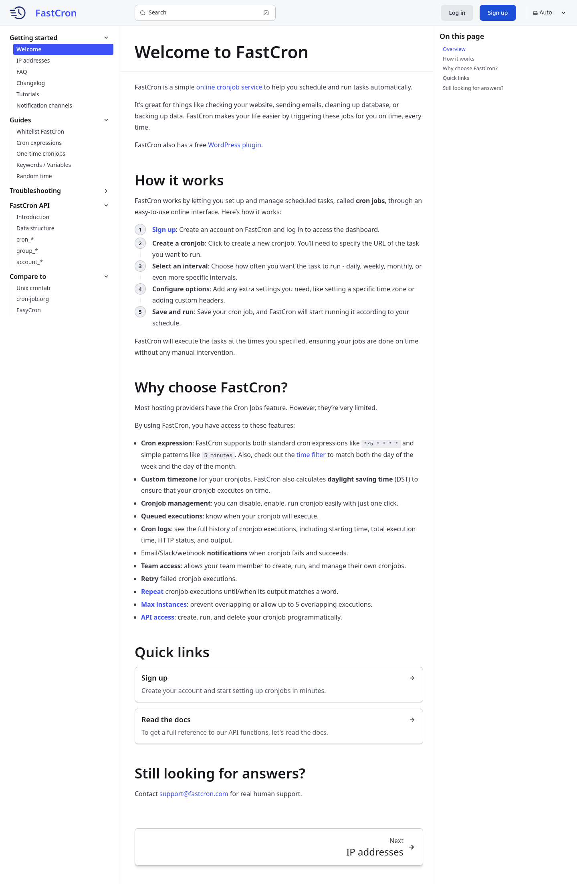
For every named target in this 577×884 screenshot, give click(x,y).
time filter (311, 454)
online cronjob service (229, 87)
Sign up (498, 12)
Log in (457, 12)
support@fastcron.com (193, 793)
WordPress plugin (234, 144)
